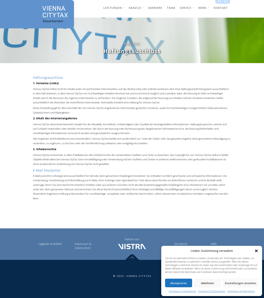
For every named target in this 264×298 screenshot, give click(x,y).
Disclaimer (181, 244)
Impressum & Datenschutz (182, 291)
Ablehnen (207, 283)
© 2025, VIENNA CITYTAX (132, 276)
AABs (214, 244)
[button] (256, 251)
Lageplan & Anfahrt (50, 244)
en (226, 2)
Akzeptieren (178, 283)
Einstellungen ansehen (240, 283)
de (220, 2)
